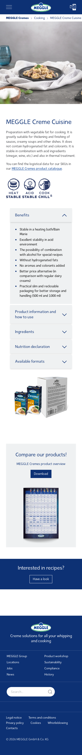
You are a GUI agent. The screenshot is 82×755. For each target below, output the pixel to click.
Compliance (52, 668)
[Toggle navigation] (9, 7)
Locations (13, 662)
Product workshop (56, 656)
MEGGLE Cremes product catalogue (37, 168)
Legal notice (14, 717)
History (49, 674)
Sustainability (53, 662)
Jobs (10, 668)
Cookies (36, 723)
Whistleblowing (58, 723)
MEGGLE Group (17, 656)
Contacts (12, 728)
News (10, 674)
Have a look (41, 579)
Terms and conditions (42, 717)
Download (41, 474)
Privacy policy (15, 723)
